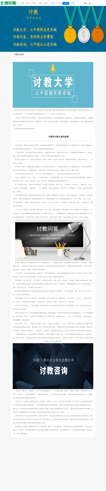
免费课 (22, 3)
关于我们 (59, 3)
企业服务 (40, 3)
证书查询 (52, 3)
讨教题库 (33, 3)
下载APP (46, 3)
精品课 (28, 3)
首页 (18, 3)
